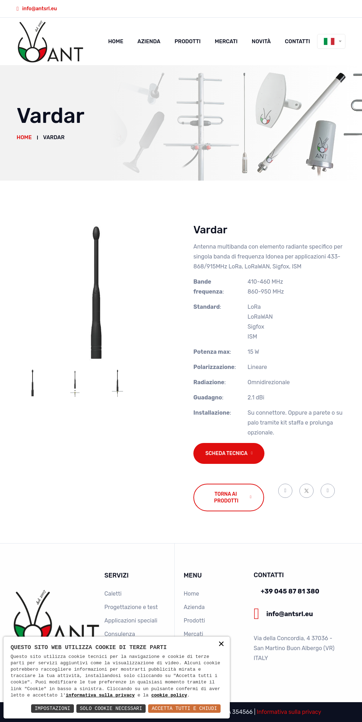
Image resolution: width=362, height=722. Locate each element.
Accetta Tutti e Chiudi (184, 708)
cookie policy (169, 695)
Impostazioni (52, 708)
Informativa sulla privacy (289, 712)
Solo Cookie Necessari (111, 708)
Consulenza (119, 634)
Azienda (149, 41)
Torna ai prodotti (226, 497)
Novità (261, 41)
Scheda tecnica (226, 453)
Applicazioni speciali (130, 620)
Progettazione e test (131, 607)
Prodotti (188, 41)
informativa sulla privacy (100, 695)
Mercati (226, 41)
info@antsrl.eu (39, 9)
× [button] (221, 644)
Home (115, 41)
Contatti (297, 41)
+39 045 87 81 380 (290, 591)
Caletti (113, 593)
